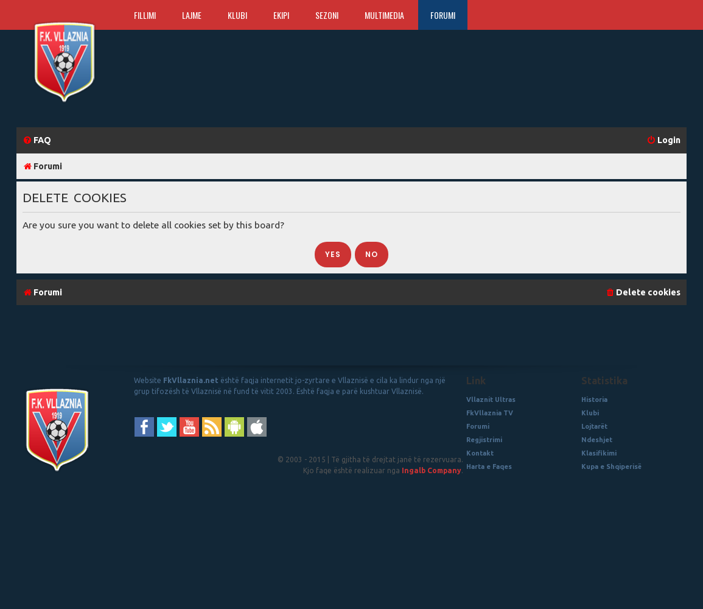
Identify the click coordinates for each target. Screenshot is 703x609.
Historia (594, 399)
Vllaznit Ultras (491, 399)
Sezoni (326, 15)
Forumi (442, 15)
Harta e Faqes (489, 466)
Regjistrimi (484, 439)
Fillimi (145, 15)
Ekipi (281, 15)
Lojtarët (594, 426)
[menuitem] (37, 140)
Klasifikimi (599, 453)
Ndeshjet (596, 439)
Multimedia (384, 15)
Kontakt (480, 453)
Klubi (237, 15)
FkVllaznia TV (489, 413)
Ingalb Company (431, 470)
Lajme (191, 15)
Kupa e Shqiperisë (611, 466)
